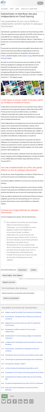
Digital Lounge (27, 56)
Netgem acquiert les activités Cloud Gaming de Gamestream (21, 312)
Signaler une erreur (9, 282)
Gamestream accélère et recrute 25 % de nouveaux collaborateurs (18, 330)
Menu (40, 3)
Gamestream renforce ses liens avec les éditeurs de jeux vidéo (22, 355)
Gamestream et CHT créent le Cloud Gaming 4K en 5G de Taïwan (22, 373)
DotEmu (3, 56)
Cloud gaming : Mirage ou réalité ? (13, 364)
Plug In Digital (7, 58)
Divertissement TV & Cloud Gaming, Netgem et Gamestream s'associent (21, 337)
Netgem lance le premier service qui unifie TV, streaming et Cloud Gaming (20, 324)
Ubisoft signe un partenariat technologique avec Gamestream (21, 360)
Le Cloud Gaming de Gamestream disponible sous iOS (19, 368)
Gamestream (22, 270)
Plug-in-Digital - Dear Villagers (12, 275)
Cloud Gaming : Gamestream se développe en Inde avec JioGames (20, 350)
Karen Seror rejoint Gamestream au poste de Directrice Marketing (19, 389)
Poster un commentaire (11, 298)
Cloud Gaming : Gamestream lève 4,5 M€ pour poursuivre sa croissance (21, 318)
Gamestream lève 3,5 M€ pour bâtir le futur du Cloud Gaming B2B (21, 378)
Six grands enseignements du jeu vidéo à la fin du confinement (22, 383)
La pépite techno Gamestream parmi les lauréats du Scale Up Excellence (21, 343)
